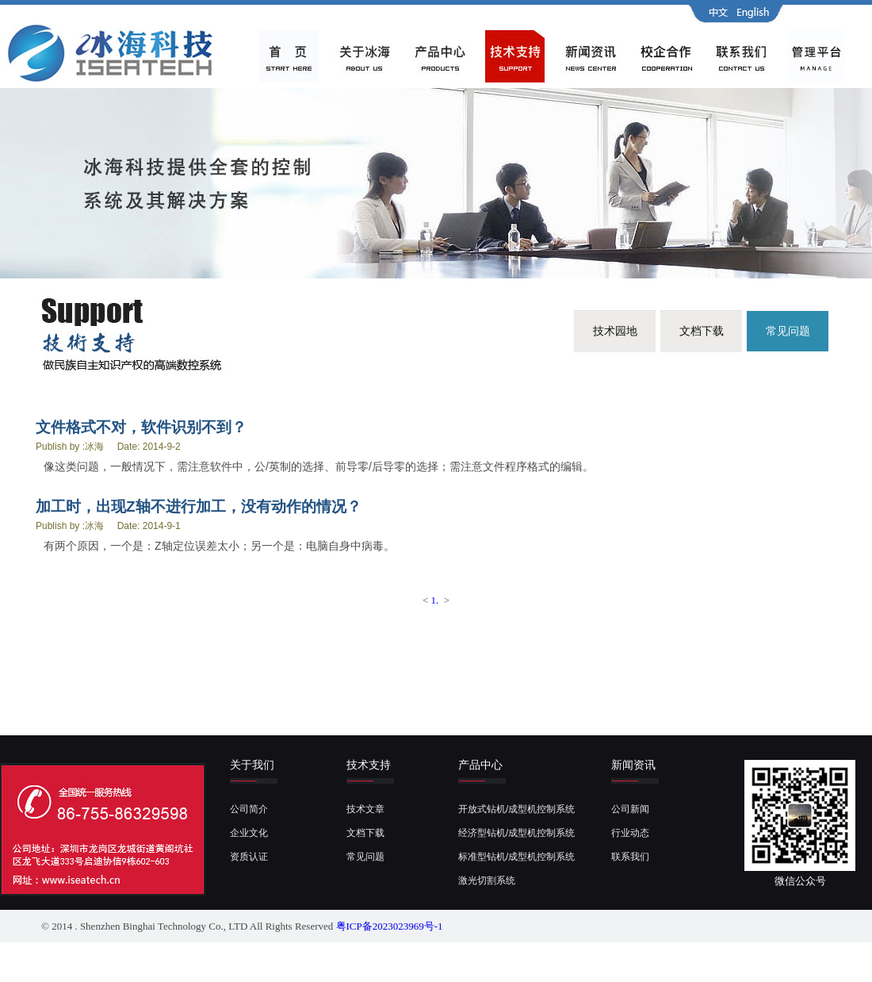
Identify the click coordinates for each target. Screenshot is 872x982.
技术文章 (365, 809)
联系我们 (630, 856)
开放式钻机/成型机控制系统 (516, 809)
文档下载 (701, 330)
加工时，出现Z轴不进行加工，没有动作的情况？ (198, 506)
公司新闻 (630, 809)
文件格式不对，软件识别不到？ (141, 427)
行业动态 (630, 832)
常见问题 (788, 330)
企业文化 (249, 832)
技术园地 (615, 330)
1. (435, 600)
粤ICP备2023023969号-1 (389, 926)
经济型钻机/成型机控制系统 (516, 832)
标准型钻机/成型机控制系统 (516, 856)
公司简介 (249, 809)
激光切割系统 (486, 880)
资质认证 (249, 856)
